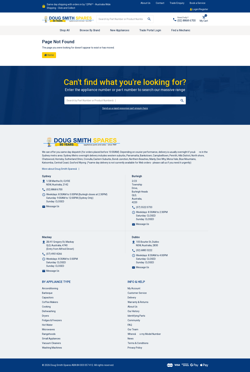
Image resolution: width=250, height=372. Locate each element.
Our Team (133, 329)
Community (134, 320)
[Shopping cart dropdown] (204, 19)
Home (49, 55)
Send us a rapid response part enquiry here (125, 108)
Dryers (45, 315)
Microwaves (48, 329)
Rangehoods (49, 334)
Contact (160, 3)
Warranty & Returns (138, 302)
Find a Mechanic (180, 30)
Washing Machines (52, 347)
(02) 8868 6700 (186, 20)
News (131, 338)
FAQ (130, 325)
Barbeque (47, 293)
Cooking (46, 306)
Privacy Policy (135, 347)
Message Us (52, 206)
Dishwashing (49, 311)
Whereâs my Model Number (144, 334)
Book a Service (197, 3)
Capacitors (48, 297)
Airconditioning (50, 288)
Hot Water (47, 325)
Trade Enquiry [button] (177, 3)
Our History (133, 311)
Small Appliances (51, 338)
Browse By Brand (90, 30)
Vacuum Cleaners (51, 343)
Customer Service (137, 293)
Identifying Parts (136, 315)
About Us (145, 3)
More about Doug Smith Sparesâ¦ (60, 169)
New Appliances (119, 30)
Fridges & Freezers (52, 320)
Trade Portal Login (150, 30)
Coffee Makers (50, 302)
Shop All (65, 30)
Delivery (132, 297)
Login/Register (199, 9)
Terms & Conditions (138, 343)
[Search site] (149, 19)
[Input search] (120, 19)
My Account (134, 288)
